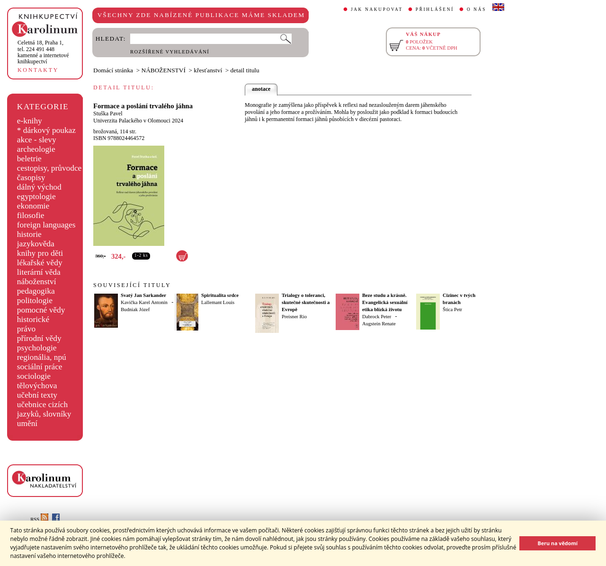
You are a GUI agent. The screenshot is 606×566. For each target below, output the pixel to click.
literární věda (39, 272)
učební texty (37, 395)
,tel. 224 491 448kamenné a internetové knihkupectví (43, 52)
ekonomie (33, 205)
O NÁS (476, 9)
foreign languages (46, 224)
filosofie (31, 215)
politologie (35, 300)
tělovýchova (37, 385)
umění (27, 423)
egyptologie (36, 196)
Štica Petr (452, 309)
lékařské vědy (39, 262)
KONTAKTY (38, 70)
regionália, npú (41, 357)
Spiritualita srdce (220, 295)
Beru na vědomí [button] (557, 543)
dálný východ (39, 187)
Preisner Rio (294, 316)
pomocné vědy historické (41, 314)
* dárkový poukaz (46, 130)
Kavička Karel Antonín (144, 302)
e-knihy (29, 120)
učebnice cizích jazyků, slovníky (44, 409)
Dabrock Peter (376, 316)
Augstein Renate (379, 323)
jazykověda (35, 243)
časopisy (31, 177)
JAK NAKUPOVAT (377, 9)
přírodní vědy (39, 338)
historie (29, 234)
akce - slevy (36, 139)
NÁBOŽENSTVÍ (164, 70)
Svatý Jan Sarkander (143, 295)
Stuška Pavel (108, 113)
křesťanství (208, 70)
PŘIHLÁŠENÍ (435, 9)
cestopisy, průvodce (49, 168)
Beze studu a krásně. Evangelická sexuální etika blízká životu (385, 302)
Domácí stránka (113, 70)
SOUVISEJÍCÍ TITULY (132, 285)
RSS (39, 519)
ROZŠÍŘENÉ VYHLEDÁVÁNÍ (169, 51)
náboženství (36, 281)
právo (26, 328)
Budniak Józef (135, 309)
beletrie (29, 158)
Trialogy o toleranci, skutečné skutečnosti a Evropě (306, 302)
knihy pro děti (40, 253)
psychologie (37, 347)
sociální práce (39, 366)
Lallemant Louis (217, 302)
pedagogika (36, 291)
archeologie (36, 149)
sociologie (34, 376)
